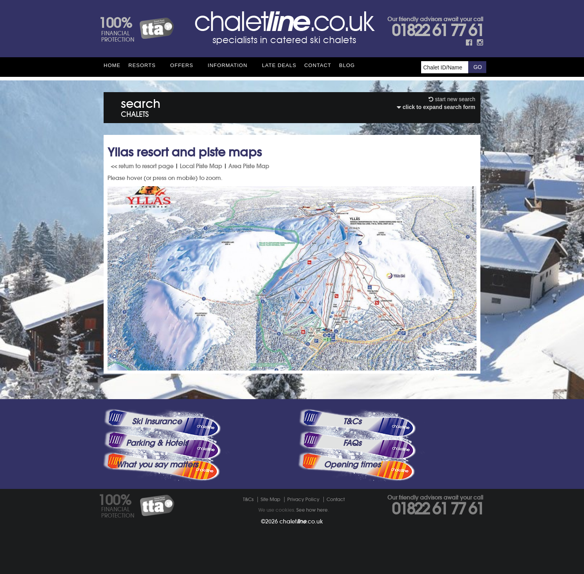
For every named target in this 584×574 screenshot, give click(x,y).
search (141, 106)
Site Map (270, 499)
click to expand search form (436, 107)
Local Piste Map (201, 166)
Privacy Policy (303, 499)
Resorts (142, 65)
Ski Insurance (157, 421)
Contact (317, 65)
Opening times (352, 465)
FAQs (352, 443)
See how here (312, 510)
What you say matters (157, 465)
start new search (452, 99)
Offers (181, 65)
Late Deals (279, 65)
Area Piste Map (248, 166)
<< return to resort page (142, 166)
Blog (347, 65)
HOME (112, 65)
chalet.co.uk (301, 521)
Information (227, 65)
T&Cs (352, 421)
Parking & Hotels (157, 443)
